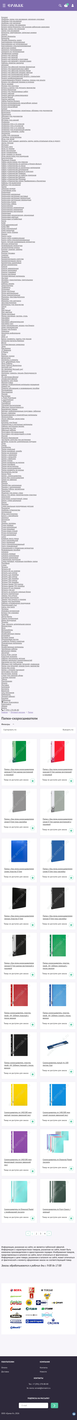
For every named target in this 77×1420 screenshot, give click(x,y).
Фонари (4, 645)
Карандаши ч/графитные (11, 219)
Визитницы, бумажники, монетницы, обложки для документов (26, 110)
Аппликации (6, 512)
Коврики (4, 420)
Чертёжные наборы (9, 649)
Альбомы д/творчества (10, 510)
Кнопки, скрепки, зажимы (11, 249)
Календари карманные (10, 194)
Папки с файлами (8, 458)
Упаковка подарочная (10, 611)
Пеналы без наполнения (11, 485)
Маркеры (5, 299)
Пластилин (5, 491)
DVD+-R (4, 337)
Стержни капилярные (10, 555)
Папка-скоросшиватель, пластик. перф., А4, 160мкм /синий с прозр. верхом (57, 1015)
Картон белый (7, 97)
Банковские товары (9, 409)
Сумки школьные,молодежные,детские (17, 506)
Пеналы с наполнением (11, 487)
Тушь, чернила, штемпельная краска (16, 624)
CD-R (3, 335)
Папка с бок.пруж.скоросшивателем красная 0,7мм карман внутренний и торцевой (57, 772)
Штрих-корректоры (9, 264)
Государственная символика (13, 344)
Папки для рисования (10, 30)
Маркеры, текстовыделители (13, 297)
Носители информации (10, 333)
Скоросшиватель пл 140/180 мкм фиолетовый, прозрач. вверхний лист (18, 1162)
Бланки (4, 234)
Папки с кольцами (8, 456)
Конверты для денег (9, 380)
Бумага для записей (9, 55)
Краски (4, 266)
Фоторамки (6, 631)
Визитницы (5, 112)
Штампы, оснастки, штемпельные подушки (18, 441)
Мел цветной (6, 312)
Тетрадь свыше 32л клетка (12, 584)
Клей (3, 222)
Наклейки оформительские (12, 321)
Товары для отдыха (9, 595)
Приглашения (7, 392)
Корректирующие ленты (11, 261)
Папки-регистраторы (9, 466)
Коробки (4, 614)
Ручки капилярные (9, 527)
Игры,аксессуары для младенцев (14, 156)
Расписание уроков (9, 673)
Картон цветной (8, 99)
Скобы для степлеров (10, 135)
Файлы (4, 481)
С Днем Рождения (8, 397)
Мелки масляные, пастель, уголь (14, 316)
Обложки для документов (12, 116)
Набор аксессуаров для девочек (14, 162)
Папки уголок (6, 460)
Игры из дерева (7, 148)
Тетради (4, 567)
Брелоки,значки (8, 356)
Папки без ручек (8, 668)
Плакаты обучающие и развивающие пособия (20, 388)
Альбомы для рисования (11, 21)
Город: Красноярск (10, 702)
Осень (3, 354)
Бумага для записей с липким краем (16, 61)
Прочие (4, 436)
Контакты (5, 689)
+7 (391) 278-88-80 (10, 710)
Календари (5, 192)
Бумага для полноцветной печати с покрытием (20, 76)
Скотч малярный (8, 542)
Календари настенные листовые (14, 196)
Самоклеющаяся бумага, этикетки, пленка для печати (23, 80)
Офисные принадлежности (12, 407)
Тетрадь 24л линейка (10, 582)
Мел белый (5, 310)
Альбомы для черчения (10, 23)
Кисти (3, 221)
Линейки (5, 281)
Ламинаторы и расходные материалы (16, 424)
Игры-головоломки (9, 152)
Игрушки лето (7, 146)
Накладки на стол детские (12, 662)
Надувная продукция (10, 597)
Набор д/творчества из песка (13, 165)
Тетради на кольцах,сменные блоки (16, 592)
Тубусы (4, 679)
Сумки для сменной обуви (12, 675)
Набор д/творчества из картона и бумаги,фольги (21, 164)
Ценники (5, 65)
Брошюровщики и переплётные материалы (19, 415)
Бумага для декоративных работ (14, 91)
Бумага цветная (7, 93)
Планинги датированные (11, 49)
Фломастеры (6, 626)
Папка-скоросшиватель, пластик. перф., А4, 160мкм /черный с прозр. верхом (19, 1065)
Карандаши (6, 213)
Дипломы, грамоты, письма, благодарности (19, 373)
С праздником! (7, 399)
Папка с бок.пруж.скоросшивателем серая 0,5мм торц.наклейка (19, 820)
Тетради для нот (8, 590)
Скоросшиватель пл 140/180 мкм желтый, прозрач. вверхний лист (18, 1113)
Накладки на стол (8, 428)
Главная (4, 712)
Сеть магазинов (7, 692)
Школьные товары (8, 650)
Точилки (4, 622)
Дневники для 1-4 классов (12, 125)
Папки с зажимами (9, 455)
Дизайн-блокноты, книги (11, 40)
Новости (43, 1372)
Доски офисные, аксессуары (12, 418)
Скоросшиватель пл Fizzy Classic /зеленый (56, 1210)
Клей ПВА (5, 226)
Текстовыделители (8, 302)
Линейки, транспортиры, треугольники (17, 280)
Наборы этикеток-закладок (12, 63)
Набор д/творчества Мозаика (13, 179)
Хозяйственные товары (10, 633)
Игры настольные (8, 150)
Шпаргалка (5, 358)
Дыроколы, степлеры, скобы (12, 131)
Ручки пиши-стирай (9, 531)
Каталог (4, 17)
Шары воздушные (8, 620)
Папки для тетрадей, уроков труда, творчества (20, 666)
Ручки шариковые (8, 534)
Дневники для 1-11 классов (12, 124)
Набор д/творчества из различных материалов (20, 167)
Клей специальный (9, 228)
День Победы (6, 363)
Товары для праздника (10, 601)
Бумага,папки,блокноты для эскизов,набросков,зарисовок (25, 27)
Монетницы (6, 114)
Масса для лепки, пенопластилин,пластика (18, 494)
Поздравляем (6, 390)
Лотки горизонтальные (10, 295)
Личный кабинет (8, 696)
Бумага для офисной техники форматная (18, 66)
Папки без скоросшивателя (12, 477)
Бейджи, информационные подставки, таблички (21, 411)
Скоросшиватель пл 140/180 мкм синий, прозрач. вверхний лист (56, 1113)
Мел (3, 308)
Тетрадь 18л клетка (9, 576)
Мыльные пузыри (8, 160)
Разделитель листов (9, 472)
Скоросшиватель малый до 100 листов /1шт (55, 1064)
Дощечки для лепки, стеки (12, 493)
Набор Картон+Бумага (10, 101)
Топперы (4, 609)
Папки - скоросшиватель (11, 475)
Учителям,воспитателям (11, 405)
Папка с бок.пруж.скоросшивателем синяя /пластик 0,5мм (19, 870)
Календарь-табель (8, 203)
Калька (4, 108)
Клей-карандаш (7, 230)
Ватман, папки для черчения (13, 28)
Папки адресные (8, 449)
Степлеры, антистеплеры (11, 137)
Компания (5, 687)
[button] (8, 724)
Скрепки (4, 255)
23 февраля (6, 350)
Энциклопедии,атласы (10, 247)
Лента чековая (7, 84)
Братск (4, 708)
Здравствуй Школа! (9, 378)
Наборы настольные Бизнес (12, 426)
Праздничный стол (9, 605)
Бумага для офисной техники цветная (17, 72)
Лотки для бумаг (8, 291)
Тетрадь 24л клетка (9, 580)
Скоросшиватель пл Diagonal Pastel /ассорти (57, 1160)
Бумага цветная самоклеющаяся (14, 95)
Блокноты (5, 38)
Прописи (5, 517)
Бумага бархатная (8, 89)
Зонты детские (7, 143)
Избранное (5, 694)
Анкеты (4, 34)
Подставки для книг (9, 671)
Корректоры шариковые (11, 262)
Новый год (5, 386)
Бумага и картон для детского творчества (18, 87)
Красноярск (6, 704)
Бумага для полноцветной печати (15, 74)
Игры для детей (7, 139)
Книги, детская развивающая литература (18, 241)
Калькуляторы (7, 205)
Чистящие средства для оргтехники (16, 439)
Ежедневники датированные (13, 42)
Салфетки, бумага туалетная (12, 641)
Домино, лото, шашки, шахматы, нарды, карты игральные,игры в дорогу (30, 141)
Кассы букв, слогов (9, 654)
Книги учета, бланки (9, 232)
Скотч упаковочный (9, 546)
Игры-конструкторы (9, 514)
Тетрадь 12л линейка (10, 574)
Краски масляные (8, 274)
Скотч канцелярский (9, 540)
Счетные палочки (8, 677)
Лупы (3, 443)
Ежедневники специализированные (16, 46)
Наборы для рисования (11, 184)
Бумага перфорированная (12, 78)
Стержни (4, 552)
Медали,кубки (7, 382)
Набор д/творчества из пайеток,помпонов (18, 175)
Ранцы (4, 502)
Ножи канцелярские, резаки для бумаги (17, 325)
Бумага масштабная (9, 106)
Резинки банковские (9, 437)
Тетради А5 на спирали (10, 588)
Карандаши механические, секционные (17, 215)
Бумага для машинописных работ (15, 68)
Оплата (4, 683)
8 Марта (4, 352)
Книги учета (6, 236)
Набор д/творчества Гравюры (13, 173)
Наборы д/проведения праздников (15, 603)
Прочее (4, 394)
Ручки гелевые (7, 525)
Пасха (3, 306)
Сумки (4, 565)
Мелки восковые (8, 314)
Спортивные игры (8, 190)
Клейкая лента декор (10, 538)
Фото (3, 628)
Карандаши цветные (9, 217)
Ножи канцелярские (9, 327)
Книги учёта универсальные (13, 238)
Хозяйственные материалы (12, 647)
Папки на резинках (9, 453)
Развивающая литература (11, 245)
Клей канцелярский (9, 224)
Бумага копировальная (10, 105)
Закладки (5, 652)
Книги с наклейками (9, 515)
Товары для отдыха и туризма (13, 599)
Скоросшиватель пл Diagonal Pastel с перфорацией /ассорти (18, 1210)
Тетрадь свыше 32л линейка (13, 586)
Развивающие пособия (10, 550)
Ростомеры (5, 396)
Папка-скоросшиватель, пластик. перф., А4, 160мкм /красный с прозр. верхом (17, 1015)
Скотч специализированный (13, 544)
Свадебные (6, 403)
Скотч (3, 536)
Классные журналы (9, 656)
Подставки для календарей (12, 432)
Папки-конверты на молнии (12, 462)
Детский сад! (6, 367)
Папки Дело (6, 474)
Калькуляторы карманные (12, 209)
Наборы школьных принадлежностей (16, 660)
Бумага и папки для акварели (13, 25)
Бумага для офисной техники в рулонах (17, 82)
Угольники (5, 289)
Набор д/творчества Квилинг (13, 177)
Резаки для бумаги (9, 329)
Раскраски (5, 508)
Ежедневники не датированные (14, 44)
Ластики (4, 278)
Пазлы (4, 186)
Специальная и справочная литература (17, 548)
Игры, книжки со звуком (11, 154)
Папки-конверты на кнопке (12, 470)
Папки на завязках (9, 479)
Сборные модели (8, 188)
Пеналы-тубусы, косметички (12, 489)
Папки (4, 445)
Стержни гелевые (8, 553)
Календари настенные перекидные (15, 198)
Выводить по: (68, 730)
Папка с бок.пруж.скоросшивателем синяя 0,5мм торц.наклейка (57, 870)
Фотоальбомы (7, 630)
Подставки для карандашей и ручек (16, 434)
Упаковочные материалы (11, 643)
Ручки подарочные (9, 533)
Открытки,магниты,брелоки (12, 340)
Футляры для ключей (10, 120)
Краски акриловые (9, 270)
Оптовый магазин (18, 712)
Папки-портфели (8, 464)
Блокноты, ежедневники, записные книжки (19, 32)
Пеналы (4, 483)
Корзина (4, 698)
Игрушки (5, 144)
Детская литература (9, 243)
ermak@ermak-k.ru (42, 1388)
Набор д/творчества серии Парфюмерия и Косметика (23, 181)
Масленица (6, 348)
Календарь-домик (8, 202)
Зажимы (4, 251)
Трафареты (5, 287)
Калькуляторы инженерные (12, 207)
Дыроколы (5, 133)
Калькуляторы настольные (12, 211)
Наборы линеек (7, 283)
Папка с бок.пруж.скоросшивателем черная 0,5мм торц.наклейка (57, 917)
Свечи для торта (8, 607)
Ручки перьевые (8, 529)
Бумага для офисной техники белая (16, 70)
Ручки (3, 521)
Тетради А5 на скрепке (10, 571)
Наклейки (5, 318)
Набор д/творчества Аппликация (14, 169)
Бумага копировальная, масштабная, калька (19, 103)
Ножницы (5, 331)
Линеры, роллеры (8, 523)
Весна (3, 342)
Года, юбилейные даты (10, 361)
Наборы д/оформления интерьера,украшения (20, 384)
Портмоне (5, 118)
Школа (4, 375)
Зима (3, 346)
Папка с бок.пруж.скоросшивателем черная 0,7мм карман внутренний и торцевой (19, 966)
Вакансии (5, 690)
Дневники (5, 122)
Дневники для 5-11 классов (12, 127)
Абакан (4, 706)
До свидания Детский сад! (12, 369)
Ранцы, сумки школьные (11, 500)
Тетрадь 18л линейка (10, 578)
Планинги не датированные (12, 51)
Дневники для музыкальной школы (16, 129)
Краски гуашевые (8, 272)
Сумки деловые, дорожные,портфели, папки (19, 561)
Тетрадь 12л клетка (9, 572)
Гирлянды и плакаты (9, 359)
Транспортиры (7, 285)
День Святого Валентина (11, 365)
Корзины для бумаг (9, 422)
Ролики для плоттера (10, 86)
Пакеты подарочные (9, 618)
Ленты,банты (6, 616)
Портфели (5, 563)
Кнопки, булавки (8, 253)
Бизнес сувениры (8, 413)
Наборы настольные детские (13, 658)
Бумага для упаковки (10, 612)
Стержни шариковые (9, 557)
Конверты (5, 257)
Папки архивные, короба (11, 451)
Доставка (5, 685)
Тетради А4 (6, 569)
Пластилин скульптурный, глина (14, 498)
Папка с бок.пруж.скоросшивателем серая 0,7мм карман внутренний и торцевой (57, 822)
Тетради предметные (10, 593)
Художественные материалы (13, 276)
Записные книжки (8, 47)
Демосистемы (7, 416)
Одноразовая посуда (9, 639)
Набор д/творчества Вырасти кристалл (17, 171)
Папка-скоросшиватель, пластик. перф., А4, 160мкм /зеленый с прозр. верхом (56, 966)
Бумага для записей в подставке (14, 59)
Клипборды (6, 447)
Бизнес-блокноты (8, 36)
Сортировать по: (10, 730)
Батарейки (5, 635)
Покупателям (6, 681)
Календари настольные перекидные (16, 200)
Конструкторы (7, 158)
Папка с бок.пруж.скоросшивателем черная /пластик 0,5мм (19, 917)
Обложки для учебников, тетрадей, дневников (20, 664)
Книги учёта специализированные (15, 240)
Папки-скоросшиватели (11, 468)
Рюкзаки (4, 504)
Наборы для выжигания (11, 183)
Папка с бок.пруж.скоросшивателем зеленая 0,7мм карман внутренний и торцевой (19, 772)
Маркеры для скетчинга (11, 300)
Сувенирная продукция (10, 559)
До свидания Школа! (9, 377)
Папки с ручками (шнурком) (12, 669)
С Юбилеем (6, 401)
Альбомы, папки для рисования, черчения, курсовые (22, 19)
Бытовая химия (7, 637)
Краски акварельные (10, 268)
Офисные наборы (8, 430)
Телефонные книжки (9, 53)
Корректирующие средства (12, 259)
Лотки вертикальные (9, 293)
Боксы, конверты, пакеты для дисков (16, 339)
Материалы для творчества (12, 304)
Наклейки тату (7, 323)
